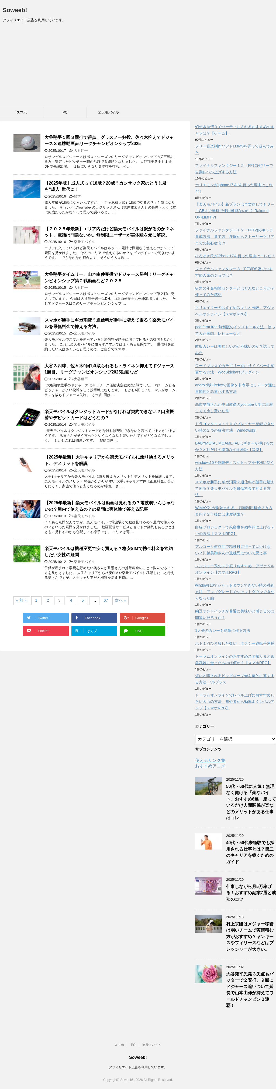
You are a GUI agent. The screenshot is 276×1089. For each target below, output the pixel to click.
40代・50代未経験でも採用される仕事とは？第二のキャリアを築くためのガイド (250, 852)
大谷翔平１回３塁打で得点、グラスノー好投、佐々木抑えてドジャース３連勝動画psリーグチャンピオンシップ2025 (109, 140)
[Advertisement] (138, 66)
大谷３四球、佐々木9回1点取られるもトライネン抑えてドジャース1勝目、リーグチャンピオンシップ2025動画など (109, 369)
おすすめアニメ (210, 766)
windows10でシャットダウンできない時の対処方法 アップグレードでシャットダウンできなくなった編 (234, 591)
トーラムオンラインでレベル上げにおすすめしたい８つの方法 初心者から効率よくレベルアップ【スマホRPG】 (234, 701)
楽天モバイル (108, 112)
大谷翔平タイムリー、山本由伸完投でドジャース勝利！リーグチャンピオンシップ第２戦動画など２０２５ (109, 277)
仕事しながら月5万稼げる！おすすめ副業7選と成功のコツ (251, 892)
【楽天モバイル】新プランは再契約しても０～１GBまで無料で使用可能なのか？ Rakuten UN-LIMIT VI (234, 210)
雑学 (77, 196)
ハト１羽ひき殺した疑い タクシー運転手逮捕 (234, 643)
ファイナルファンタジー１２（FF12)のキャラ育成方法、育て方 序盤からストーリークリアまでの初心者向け (234, 236)
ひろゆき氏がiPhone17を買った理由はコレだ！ (235, 256)
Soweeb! (15, 10)
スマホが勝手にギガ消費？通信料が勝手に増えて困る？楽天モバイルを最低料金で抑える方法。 (234, 488)
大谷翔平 (81, 151)
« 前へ (21, 600)
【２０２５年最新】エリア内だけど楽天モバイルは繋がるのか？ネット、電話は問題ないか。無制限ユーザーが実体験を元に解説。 (109, 232)
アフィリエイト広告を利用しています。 (138, 1067)
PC (65, 112)
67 (106, 600)
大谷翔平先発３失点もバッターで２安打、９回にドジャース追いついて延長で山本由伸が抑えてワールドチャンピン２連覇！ (250, 990)
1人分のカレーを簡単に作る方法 (222, 630)
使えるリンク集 (210, 760)
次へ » (120, 600)
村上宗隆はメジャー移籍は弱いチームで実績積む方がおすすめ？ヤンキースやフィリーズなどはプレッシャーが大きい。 (250, 936)
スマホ (21, 112)
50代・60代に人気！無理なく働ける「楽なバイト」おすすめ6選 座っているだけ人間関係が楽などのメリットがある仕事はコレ (251, 802)
